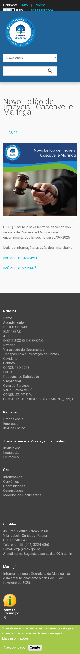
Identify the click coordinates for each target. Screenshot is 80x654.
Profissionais (13, 419)
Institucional (12, 448)
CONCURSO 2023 (16, 368)
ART (6, 336)
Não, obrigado (14, 647)
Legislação (11, 453)
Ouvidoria (10, 359)
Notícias (9, 345)
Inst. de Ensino (14, 428)
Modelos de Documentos (22, 495)
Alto (25, 5)
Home (7, 318)
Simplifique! (12, 381)
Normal (41, 5)
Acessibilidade (42, 10)
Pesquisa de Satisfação (21, 377)
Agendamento (13, 323)
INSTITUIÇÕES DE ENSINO (23, 341)
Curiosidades (13, 491)
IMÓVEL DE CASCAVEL (20, 258)
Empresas (10, 424)
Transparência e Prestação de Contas (31, 354)
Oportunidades (14, 486)
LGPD (7, 372)
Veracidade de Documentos (24, 350)
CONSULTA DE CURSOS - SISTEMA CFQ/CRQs (38, 399)
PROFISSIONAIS (15, 327)
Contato (9, 363)
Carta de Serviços (16, 386)
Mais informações (15, 638)
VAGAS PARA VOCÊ (17, 390)
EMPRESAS (12, 332)
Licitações (11, 457)
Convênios (11, 482)
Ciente (35, 647)
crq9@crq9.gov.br (27, 549)
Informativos (12, 477)
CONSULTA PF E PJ (17, 395)
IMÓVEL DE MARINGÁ (19, 268)
